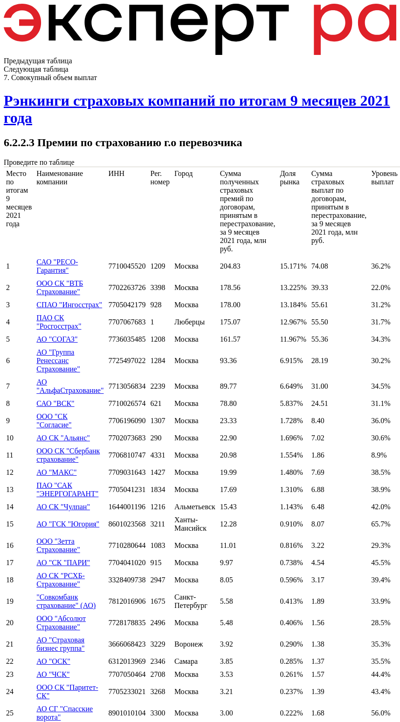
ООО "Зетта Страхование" (58, 545)
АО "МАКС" (56, 472)
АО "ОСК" (53, 661)
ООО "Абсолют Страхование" (61, 622)
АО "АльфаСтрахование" (69, 386)
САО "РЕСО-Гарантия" (57, 266)
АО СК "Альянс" (63, 438)
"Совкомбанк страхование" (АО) (66, 601)
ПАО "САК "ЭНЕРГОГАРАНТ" (67, 489)
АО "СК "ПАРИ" (63, 563)
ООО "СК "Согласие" (53, 420)
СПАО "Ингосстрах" (69, 305)
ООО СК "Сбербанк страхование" (68, 455)
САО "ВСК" (55, 403)
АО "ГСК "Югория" (67, 524)
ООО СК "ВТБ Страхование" (59, 287)
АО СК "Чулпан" (63, 507)
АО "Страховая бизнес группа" (60, 644)
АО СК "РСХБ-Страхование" (60, 580)
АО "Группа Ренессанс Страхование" (58, 360)
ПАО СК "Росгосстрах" (58, 322)
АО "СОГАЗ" (56, 339)
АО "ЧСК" (52, 674)
